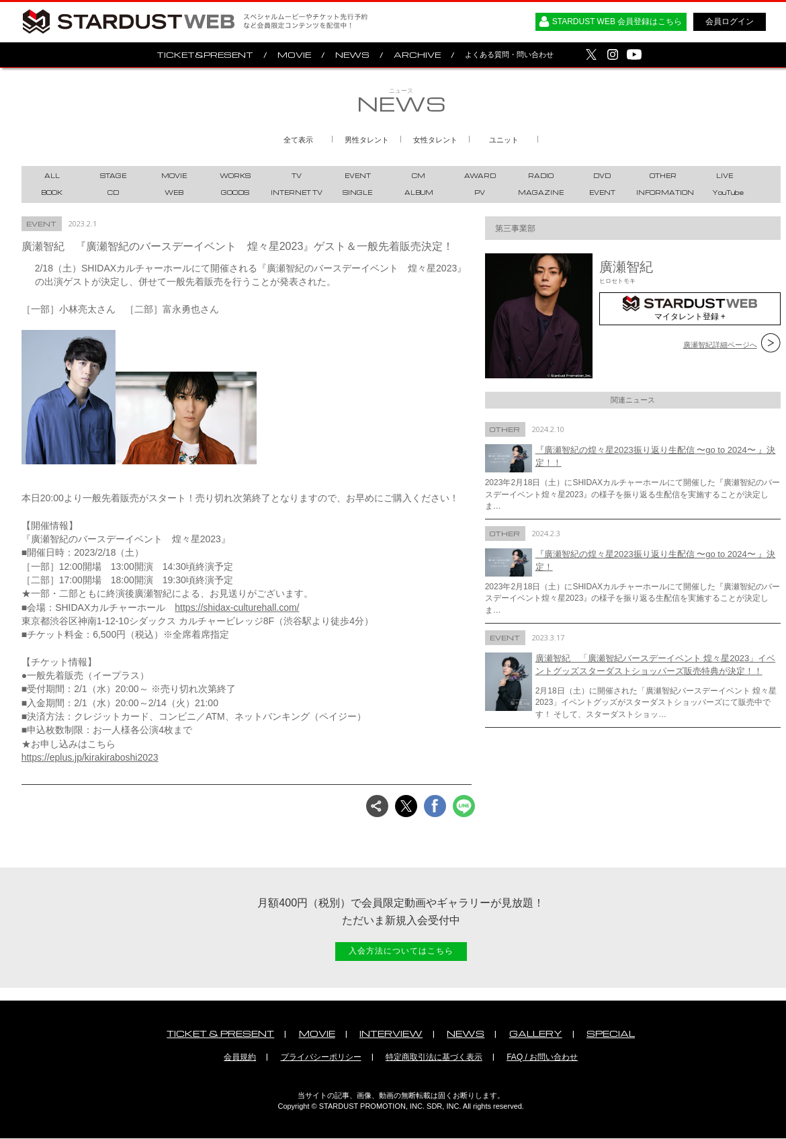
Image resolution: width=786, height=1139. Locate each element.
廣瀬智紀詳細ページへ (720, 345)
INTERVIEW (391, 1033)
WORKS (235, 175)
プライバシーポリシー (321, 1057)
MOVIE (294, 55)
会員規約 (240, 1057)
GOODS (235, 192)
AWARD (480, 175)
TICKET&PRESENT (205, 55)
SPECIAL (610, 1033)
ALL (52, 175)
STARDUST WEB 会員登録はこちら (617, 21)
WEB (174, 192)
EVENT (358, 175)
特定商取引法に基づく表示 (434, 1057)
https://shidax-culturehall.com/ (237, 607)
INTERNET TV (296, 192)
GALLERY (535, 1033)
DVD (602, 175)
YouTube (728, 192)
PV (479, 192)
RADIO (541, 175)
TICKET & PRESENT (220, 1033)
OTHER (663, 175)
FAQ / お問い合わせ (542, 1057)
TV (297, 175)
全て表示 (298, 140)
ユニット (504, 140)
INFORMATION (665, 192)
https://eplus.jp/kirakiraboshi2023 (90, 757)
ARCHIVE (417, 55)
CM (418, 175)
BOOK (51, 192)
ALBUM (418, 192)
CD (113, 192)
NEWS (352, 55)
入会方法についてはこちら (401, 951)
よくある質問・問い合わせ (509, 54)
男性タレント (367, 140)
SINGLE (357, 192)
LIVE (724, 175)
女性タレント (435, 140)
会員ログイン (729, 21)
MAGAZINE (541, 192)
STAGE (113, 175)
